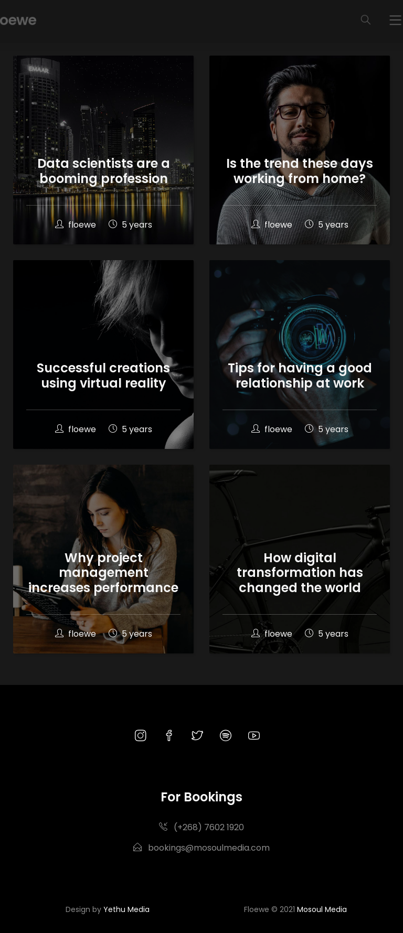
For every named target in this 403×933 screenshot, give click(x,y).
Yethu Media (126, 909)
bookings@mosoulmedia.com (201, 848)
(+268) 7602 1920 (201, 827)
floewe (76, 225)
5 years (130, 225)
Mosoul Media (322, 909)
